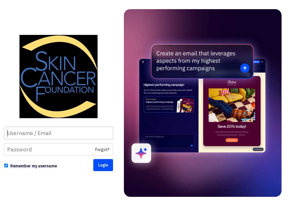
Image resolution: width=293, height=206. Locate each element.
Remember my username (33, 166)
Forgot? (102, 149)
